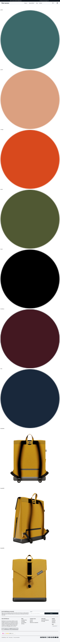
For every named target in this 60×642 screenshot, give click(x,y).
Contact (40, 3)
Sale (37, 3)
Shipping (53, 622)
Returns (31, 621)
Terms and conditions (16, 637)
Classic (25, 3)
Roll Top (22, 623)
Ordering (53, 620)
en (52, 3)
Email (31, 611)
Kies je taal (55, 625)
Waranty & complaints (34, 622)
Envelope (23, 621)
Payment (53, 621)
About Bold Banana (45, 620)
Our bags (43, 621)
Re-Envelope (23, 622)
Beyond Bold (31, 3)
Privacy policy (11, 637)
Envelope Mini (24, 620)
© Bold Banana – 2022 (5, 637)
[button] (57, 3)
